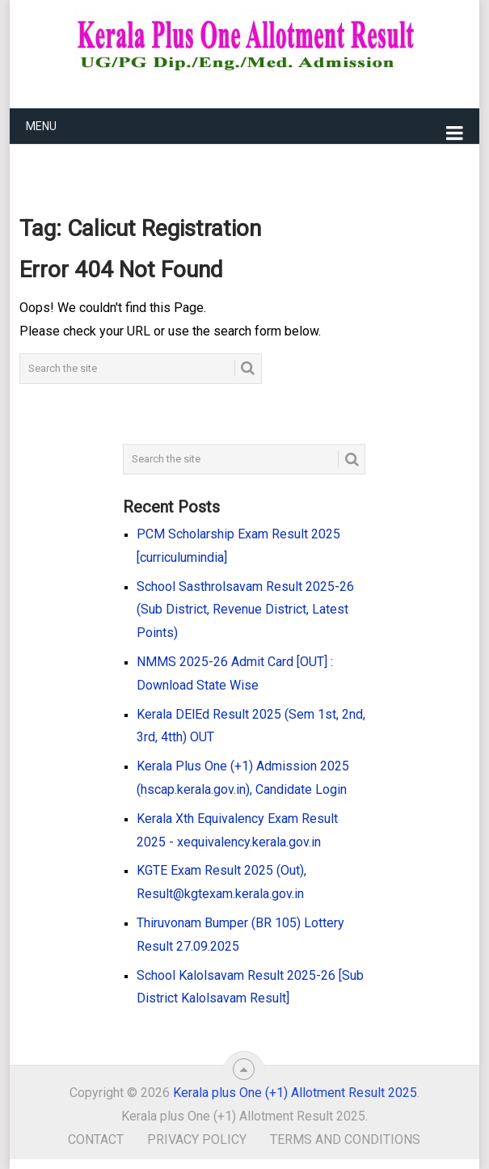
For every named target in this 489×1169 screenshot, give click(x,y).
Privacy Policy (197, 1139)
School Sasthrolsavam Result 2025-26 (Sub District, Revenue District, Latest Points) (245, 610)
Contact (96, 1139)
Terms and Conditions (345, 1139)
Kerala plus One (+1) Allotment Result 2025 (295, 1092)
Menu (41, 126)
